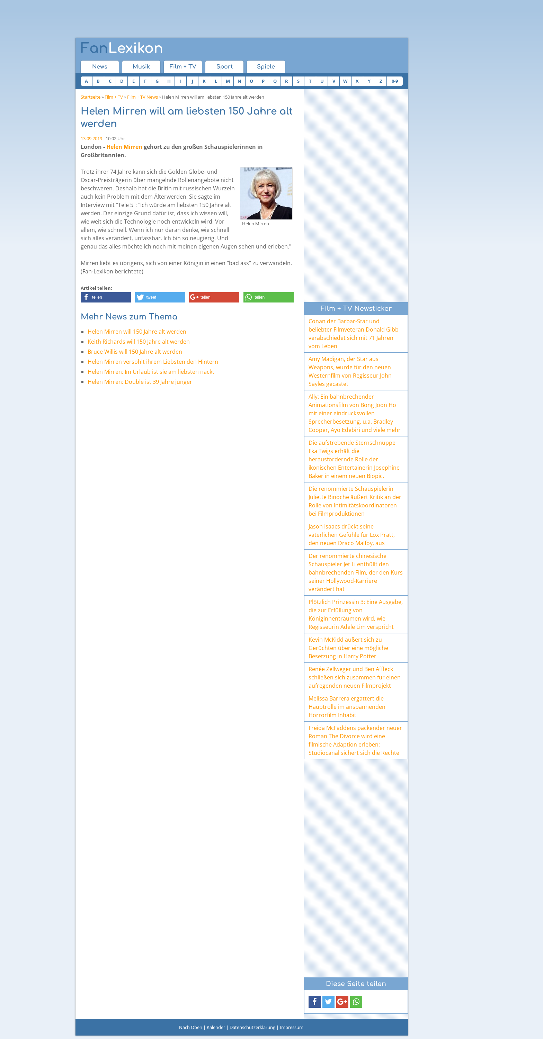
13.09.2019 (91, 138)
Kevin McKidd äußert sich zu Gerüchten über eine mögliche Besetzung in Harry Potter (348, 648)
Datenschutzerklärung (252, 1027)
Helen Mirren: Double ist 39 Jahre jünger (140, 382)
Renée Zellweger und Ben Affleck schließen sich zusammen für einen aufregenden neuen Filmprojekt (355, 677)
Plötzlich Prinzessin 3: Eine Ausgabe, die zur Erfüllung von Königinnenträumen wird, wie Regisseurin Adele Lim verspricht (356, 614)
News (99, 67)
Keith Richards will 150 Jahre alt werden (139, 341)
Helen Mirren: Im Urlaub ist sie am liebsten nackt (151, 372)
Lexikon (122, 48)
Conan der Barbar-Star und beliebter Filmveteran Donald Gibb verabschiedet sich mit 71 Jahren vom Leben (354, 333)
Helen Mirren (124, 147)
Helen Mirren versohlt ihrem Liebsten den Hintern (153, 361)
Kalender (216, 1027)
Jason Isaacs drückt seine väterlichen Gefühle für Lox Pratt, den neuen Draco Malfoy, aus (352, 535)
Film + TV (183, 67)
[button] (106, 297)
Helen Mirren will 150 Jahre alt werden (137, 331)
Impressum (291, 1027)
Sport (224, 67)
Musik (141, 67)
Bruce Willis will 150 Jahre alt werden (135, 351)
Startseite (90, 97)
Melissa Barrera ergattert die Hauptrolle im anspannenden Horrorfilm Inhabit (347, 707)
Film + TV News (142, 97)
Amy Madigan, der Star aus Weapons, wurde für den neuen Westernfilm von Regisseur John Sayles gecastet (350, 371)
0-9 (395, 81)
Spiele (266, 67)
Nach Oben (190, 1027)
